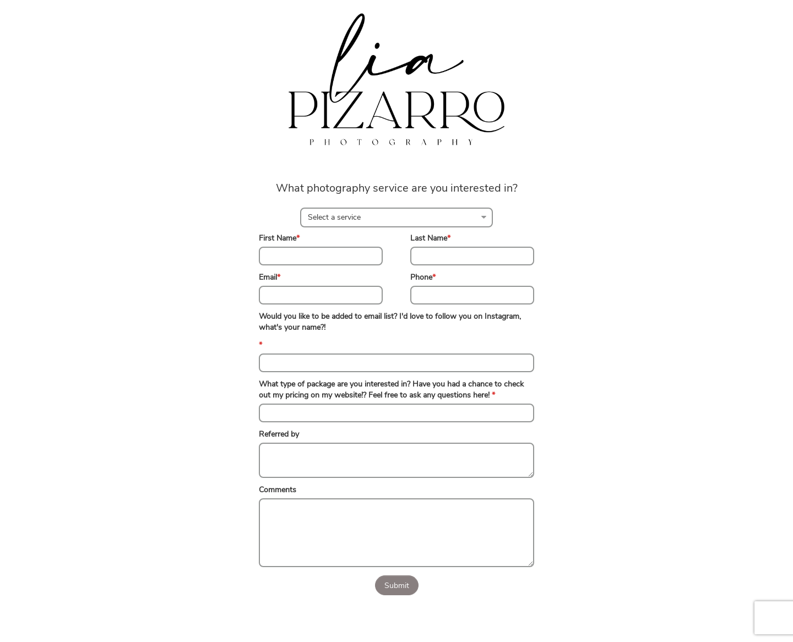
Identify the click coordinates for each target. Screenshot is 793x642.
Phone (423, 277)
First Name (279, 238)
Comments (277, 490)
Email (269, 277)
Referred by (279, 434)
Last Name (430, 238)
